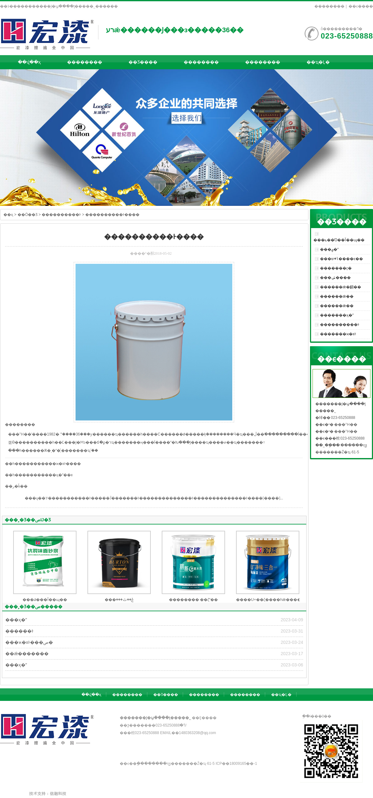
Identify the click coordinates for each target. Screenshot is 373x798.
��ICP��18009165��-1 (236, 763)
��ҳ (8, 214)
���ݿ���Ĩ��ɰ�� (45, 599)
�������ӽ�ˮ (337, 315)
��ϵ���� (361, 6)
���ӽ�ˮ (16, 619)
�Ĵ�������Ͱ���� (130, 498)
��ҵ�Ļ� (318, 62)
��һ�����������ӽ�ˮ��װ (39, 475)
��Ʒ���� (143, 62)
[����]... (273, 498)
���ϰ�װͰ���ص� (29, 642)
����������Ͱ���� (112, 214)
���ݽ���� (335, 277)
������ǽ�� (337, 296)
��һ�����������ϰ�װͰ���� (43, 464)
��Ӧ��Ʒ (28, 214)
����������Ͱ (61, 214)
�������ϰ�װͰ (338, 334)
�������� (329, 6)
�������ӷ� (336, 268)
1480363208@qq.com (197, 733)
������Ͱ (19, 631)
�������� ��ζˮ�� (193, 599)
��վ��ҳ (29, 62)
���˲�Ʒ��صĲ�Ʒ (28, 519)
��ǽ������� (27, 653)
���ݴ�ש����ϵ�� (341, 259)
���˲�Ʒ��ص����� (33, 606)
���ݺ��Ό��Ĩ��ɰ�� (339, 240)
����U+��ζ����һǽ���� (268, 599)
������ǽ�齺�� (340, 287)
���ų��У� (38, 498)
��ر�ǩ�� (16, 486)
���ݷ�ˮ (329, 249)
